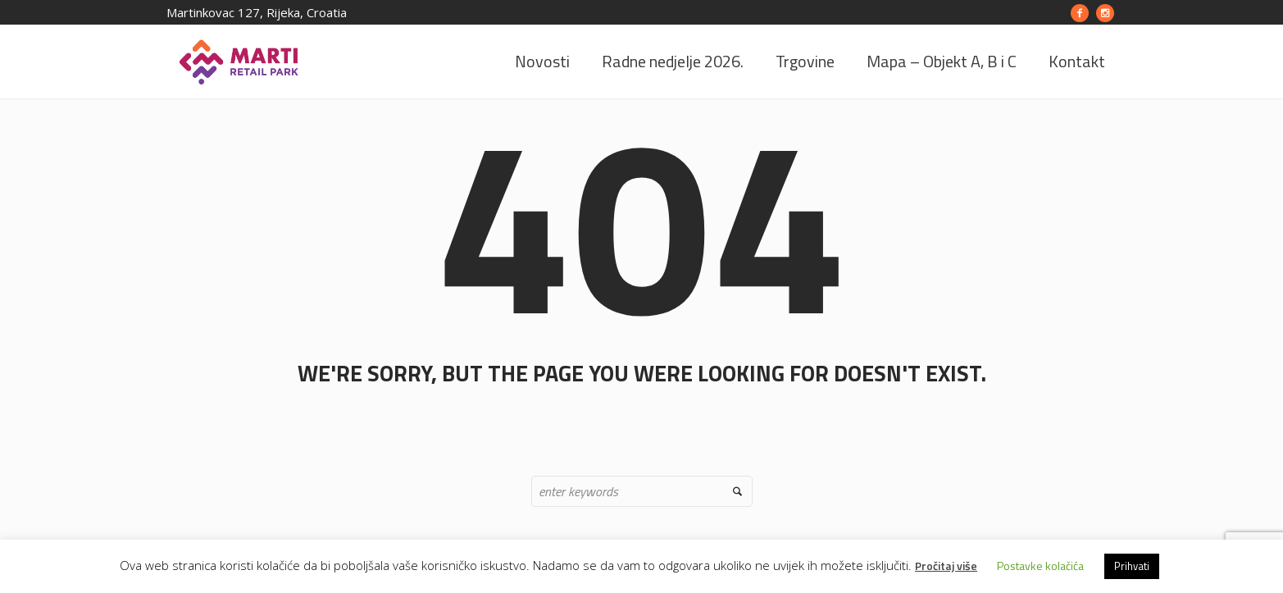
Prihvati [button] (1131, 566)
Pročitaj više (946, 565)
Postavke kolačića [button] (1040, 565)
